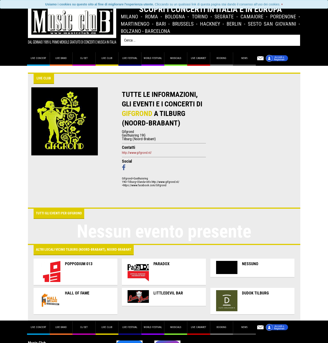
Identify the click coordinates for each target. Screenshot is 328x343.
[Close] (282, 4)
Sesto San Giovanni (272, 24)
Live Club (106, 58)
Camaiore (252, 17)
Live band (61, 58)
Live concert (38, 58)
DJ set (84, 58)
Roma (151, 17)
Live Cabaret (198, 58)
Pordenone (283, 17)
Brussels (183, 24)
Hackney (210, 24)
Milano (129, 17)
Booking (221, 58)
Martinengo (135, 24)
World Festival (153, 58)
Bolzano (131, 31)
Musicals (175, 58)
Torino (200, 17)
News (244, 58)
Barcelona (157, 31)
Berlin (234, 24)
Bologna (175, 17)
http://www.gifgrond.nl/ (137, 152)
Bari (161, 24)
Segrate (224, 17)
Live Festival (129, 58)
